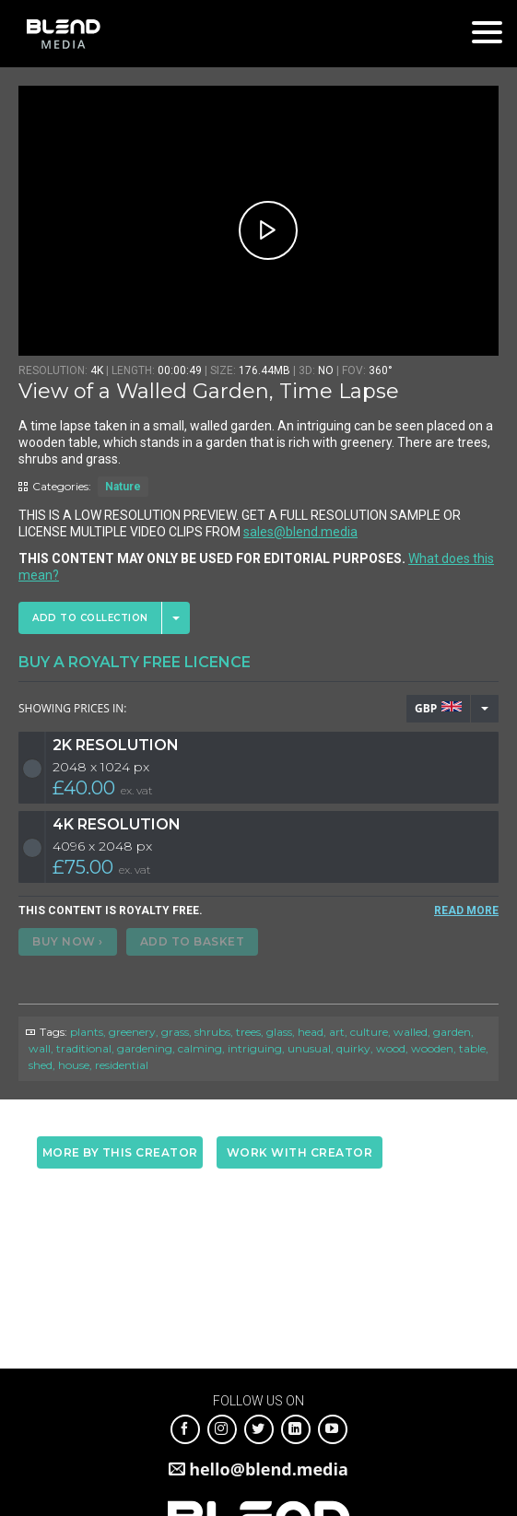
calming (200, 1048)
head (310, 1032)
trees (248, 1032)
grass (175, 1032)
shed (41, 1065)
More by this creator (120, 1152)
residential (121, 1065)
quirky (353, 1048)
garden (452, 1032)
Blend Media (63, 34)
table (472, 1048)
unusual (309, 1048)
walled (411, 1032)
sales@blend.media (300, 531)
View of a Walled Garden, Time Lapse (208, 391)
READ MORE (466, 910)
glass (279, 1032)
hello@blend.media (268, 1469)
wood (390, 1048)
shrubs (212, 1032)
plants (86, 1032)
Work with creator (300, 1152)
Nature (123, 486)
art (337, 1032)
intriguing (255, 1048)
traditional (84, 1048)
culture (369, 1032)
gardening (144, 1048)
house (73, 1065)
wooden (432, 1048)
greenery (132, 1032)
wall (40, 1048)
